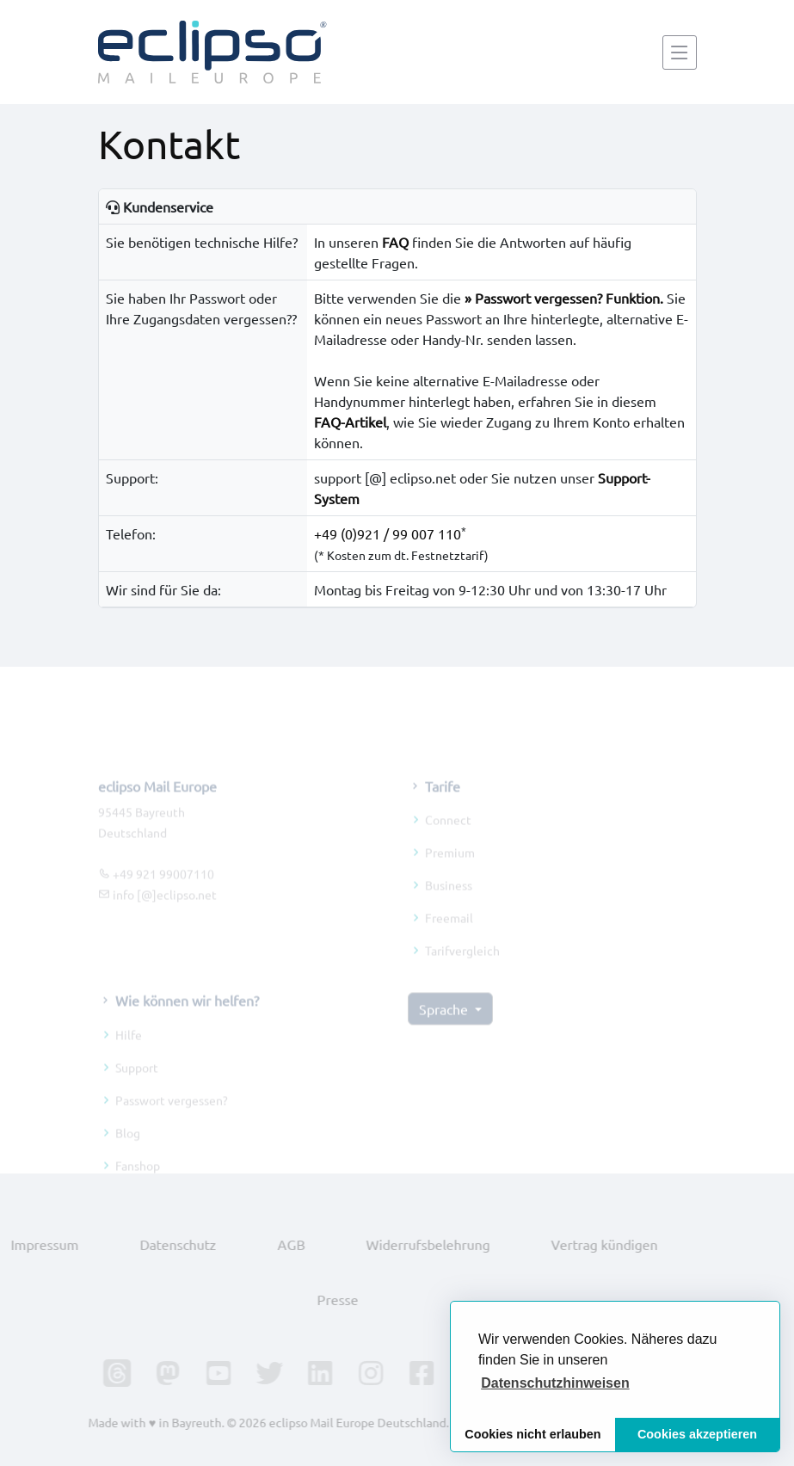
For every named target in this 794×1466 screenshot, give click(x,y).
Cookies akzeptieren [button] (697, 1434)
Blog (127, 1146)
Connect (448, 834)
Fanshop (137, 1179)
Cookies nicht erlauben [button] (532, 1434)
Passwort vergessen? (171, 1113)
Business (448, 899)
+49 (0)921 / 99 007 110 (387, 533)
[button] (555, 1383)
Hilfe (128, 1048)
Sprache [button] (445, 1023)
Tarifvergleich (462, 964)
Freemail (449, 932)
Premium (450, 866)
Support (136, 1081)
